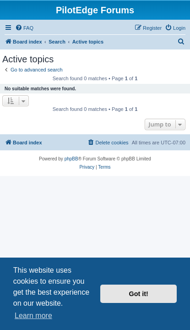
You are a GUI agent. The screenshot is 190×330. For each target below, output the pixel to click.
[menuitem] (24, 27)
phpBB (71, 158)
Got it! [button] (138, 293)
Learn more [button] (33, 315)
